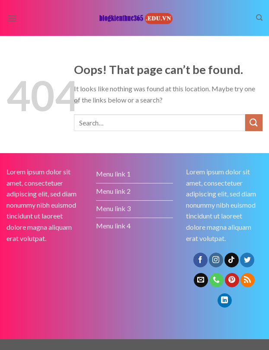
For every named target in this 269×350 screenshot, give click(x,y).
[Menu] (11, 18)
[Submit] (254, 122)
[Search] (259, 18)
